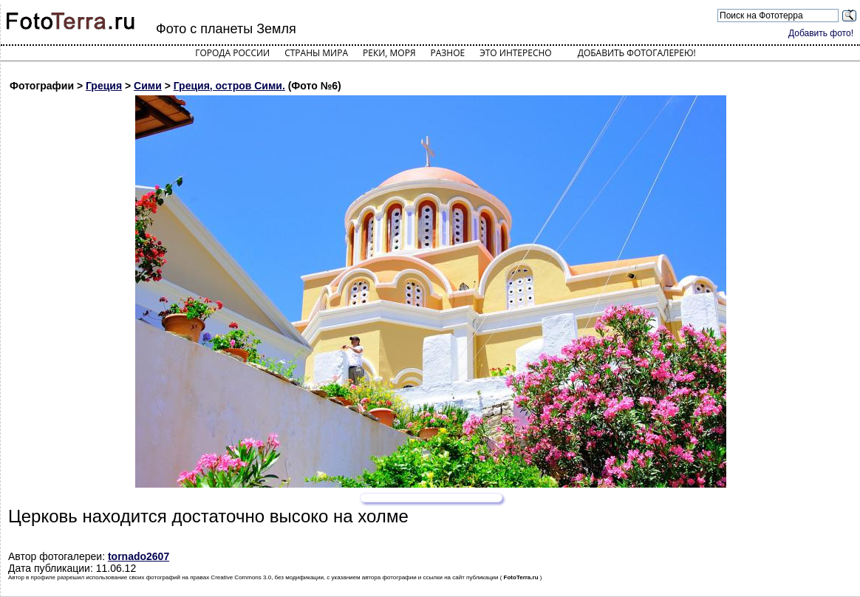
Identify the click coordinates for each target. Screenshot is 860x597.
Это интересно (516, 53)
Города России (232, 53)
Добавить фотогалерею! (637, 53)
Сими (148, 86)
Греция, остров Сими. (229, 86)
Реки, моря (389, 53)
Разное (448, 53)
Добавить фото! (820, 33)
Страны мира (316, 53)
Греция (104, 86)
